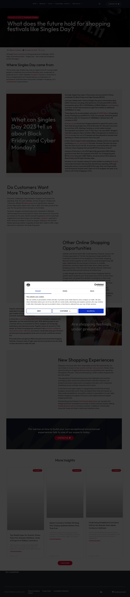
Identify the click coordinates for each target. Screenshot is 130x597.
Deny (39, 311)
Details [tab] (65, 291)
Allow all (91, 311)
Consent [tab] (38, 291)
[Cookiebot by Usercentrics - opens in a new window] (96, 285)
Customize (65, 311)
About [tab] (92, 291)
